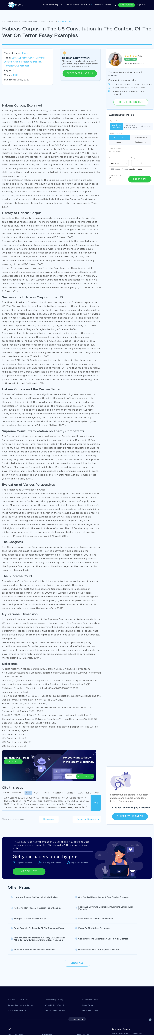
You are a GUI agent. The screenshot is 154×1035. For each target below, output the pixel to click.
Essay (25, 53)
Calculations (145, 126)
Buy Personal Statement (19, 991)
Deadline (113, 158)
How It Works (73, 5)
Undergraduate (140, 137)
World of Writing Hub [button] (53, 5)
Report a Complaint (17, 1026)
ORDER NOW (29, 871)
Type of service (117, 121)
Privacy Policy (14, 1021)
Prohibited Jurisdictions (53, 1032)
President (26, 62)
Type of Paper (115, 148)
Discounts (98, 5)
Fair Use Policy (15, 1032)
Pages (134, 158)
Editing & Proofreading (130, 126)
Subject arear (115, 151)
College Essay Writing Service (22, 985)
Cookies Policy (49, 1021)
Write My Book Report (55, 985)
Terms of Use (83, 1015)
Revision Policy (84, 1021)
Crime (16, 62)
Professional (140, 142)
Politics (37, 62)
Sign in (141, 5)
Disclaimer (47, 1015)
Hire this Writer (131, 102)
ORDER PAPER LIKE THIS (80, 73)
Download (49, 819)
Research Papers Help (55, 980)
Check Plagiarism (85, 767)
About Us (86, 5)
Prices (108, 5)
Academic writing (116, 126)
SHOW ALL (75, 1000)
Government (23, 66)
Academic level (115, 133)
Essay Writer (88, 985)
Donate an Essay (16, 1015)
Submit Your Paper (130, 816)
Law (14, 58)
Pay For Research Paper (19, 980)
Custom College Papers (56, 991)
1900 (15, 75)
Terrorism (9, 66)
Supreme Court (26, 58)
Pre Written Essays (91, 991)
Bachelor (119, 142)
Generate (13, 769)
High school (119, 137)
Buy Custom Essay (91, 980)
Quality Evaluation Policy (89, 1026)
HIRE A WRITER (126, 5)
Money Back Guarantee (53, 1026)
